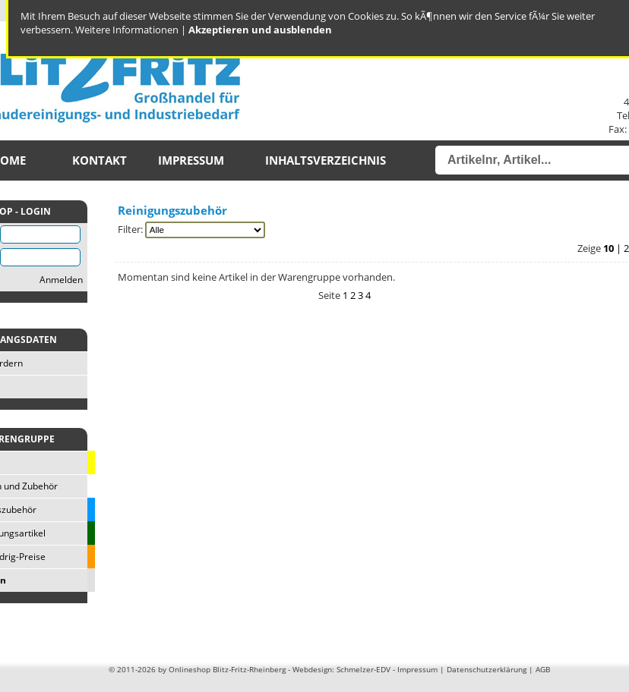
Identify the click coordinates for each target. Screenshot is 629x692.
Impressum (191, 160)
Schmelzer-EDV (363, 669)
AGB (543, 669)
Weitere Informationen (127, 29)
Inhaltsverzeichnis (325, 160)
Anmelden (61, 279)
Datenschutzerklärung (486, 669)
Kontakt (99, 160)
